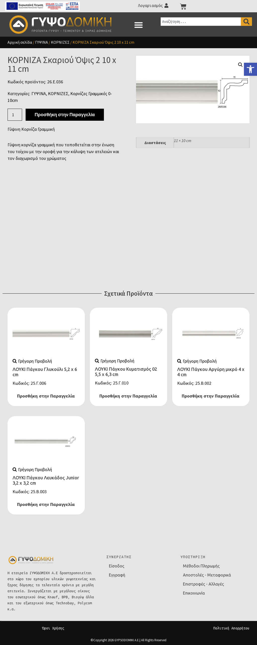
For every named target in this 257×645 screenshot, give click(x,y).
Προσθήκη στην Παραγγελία (65, 114)
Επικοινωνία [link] (194, 593)
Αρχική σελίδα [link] (20, 42)
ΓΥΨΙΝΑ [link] (41, 42)
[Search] (246, 21)
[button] (138, 25)
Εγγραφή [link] (117, 575)
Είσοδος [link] (116, 566)
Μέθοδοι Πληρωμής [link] (201, 566)
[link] (250, 69)
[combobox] (201, 21)
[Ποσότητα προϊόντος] (15, 115)
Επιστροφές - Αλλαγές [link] (203, 584)
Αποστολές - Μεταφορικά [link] (207, 575)
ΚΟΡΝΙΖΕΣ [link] (60, 42)
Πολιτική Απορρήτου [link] (231, 628)
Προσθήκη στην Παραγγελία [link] (46, 396)
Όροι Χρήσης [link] (53, 628)
